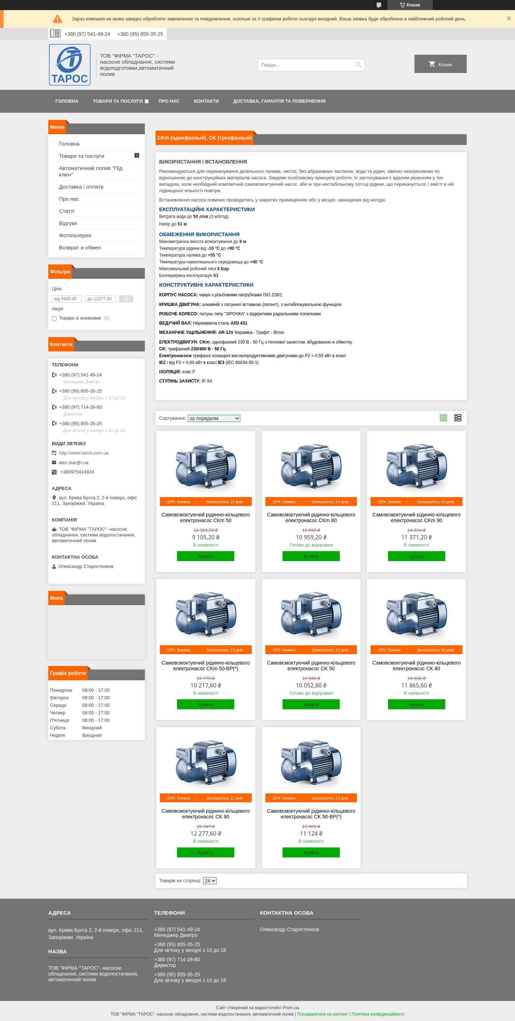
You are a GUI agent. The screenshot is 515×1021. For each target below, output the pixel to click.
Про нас (169, 101)
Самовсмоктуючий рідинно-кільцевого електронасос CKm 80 (311, 517)
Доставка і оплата (81, 187)
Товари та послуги (118, 101)
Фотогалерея (75, 235)
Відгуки (68, 223)
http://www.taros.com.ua (84, 453)
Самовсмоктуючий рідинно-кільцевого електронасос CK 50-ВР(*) (311, 814)
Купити (205, 556)
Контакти (206, 101)
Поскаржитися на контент (322, 1014)
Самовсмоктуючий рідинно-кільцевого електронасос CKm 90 (416, 517)
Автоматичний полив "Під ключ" (90, 171)
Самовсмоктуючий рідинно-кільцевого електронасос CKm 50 (206, 517)
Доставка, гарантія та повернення (279, 101)
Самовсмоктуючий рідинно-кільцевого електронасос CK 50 (311, 665)
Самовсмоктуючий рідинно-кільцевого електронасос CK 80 (416, 665)
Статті (66, 211)
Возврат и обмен (80, 247)
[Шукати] (358, 65)
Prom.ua (291, 1007)
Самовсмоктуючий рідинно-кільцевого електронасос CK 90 (206, 814)
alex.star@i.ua (73, 462)
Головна (66, 101)
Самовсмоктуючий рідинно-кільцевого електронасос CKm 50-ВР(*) (206, 665)
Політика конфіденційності (378, 1014)
